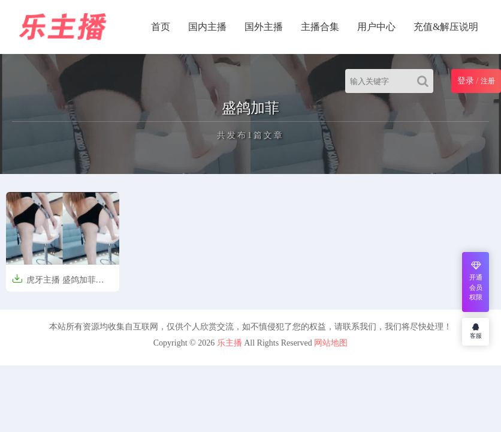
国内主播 (207, 27)
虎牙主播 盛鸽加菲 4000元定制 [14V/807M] (55, 283)
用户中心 (376, 27)
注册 (488, 81)
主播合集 (320, 27)
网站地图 (331, 342)
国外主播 (264, 27)
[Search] (425, 81)
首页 (160, 27)
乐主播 (229, 342)
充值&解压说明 (446, 27)
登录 (465, 80)
